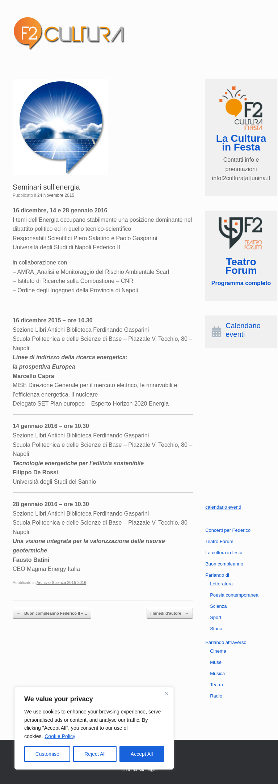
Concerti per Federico (227, 530)
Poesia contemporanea (234, 595)
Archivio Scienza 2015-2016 (62, 582)
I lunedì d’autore (170, 613)
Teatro (216, 684)
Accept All (142, 754)
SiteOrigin (147, 770)
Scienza (218, 606)
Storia (216, 628)
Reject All (94, 754)
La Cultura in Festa (241, 143)
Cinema (218, 651)
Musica (217, 673)
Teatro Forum (219, 541)
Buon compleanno (224, 564)
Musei (216, 662)
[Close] (166, 693)
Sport (215, 617)
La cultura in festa (224, 552)
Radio (216, 696)
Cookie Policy (60, 736)
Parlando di (217, 575)
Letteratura (221, 583)
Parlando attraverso (225, 642)
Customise (47, 754)
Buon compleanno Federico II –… (52, 613)
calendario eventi (223, 507)
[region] (94, 728)
